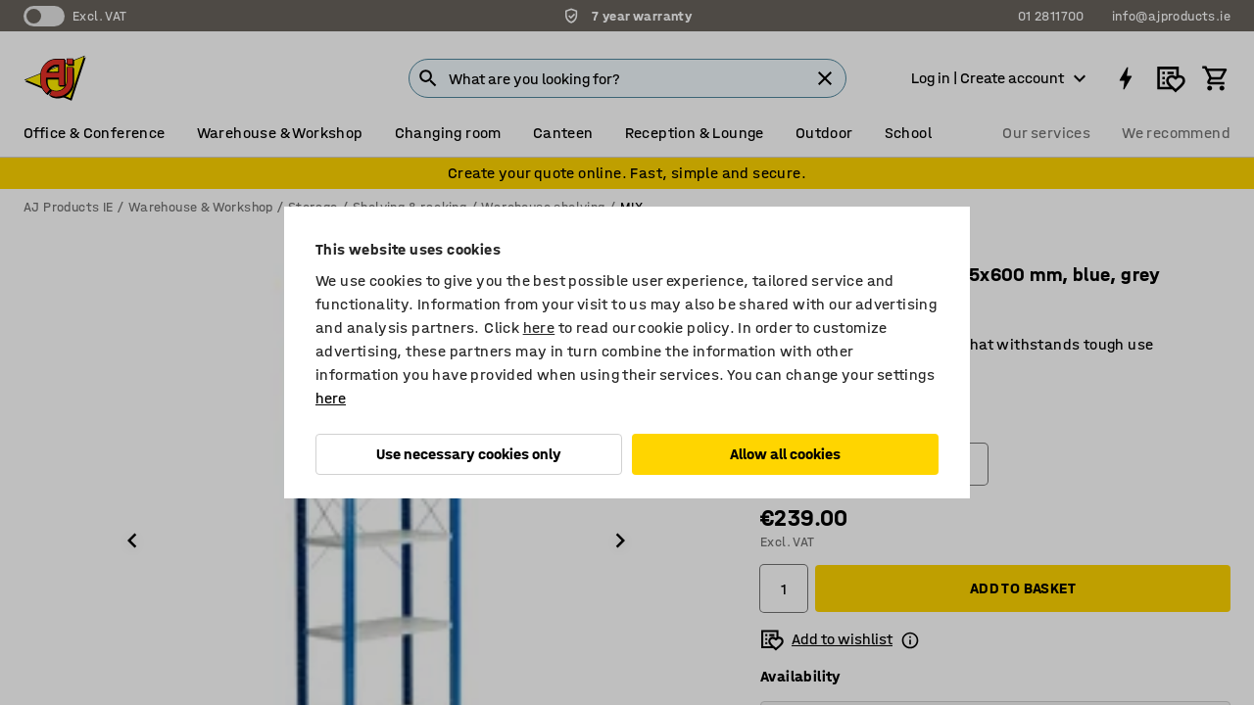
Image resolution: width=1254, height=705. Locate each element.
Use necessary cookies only (468, 454)
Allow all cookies (785, 454)
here (539, 327)
